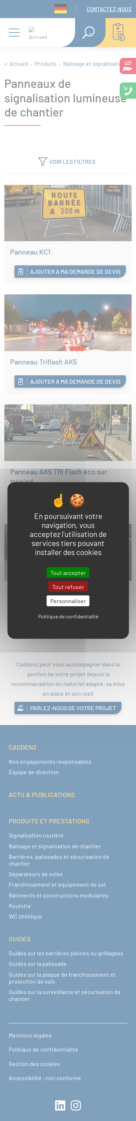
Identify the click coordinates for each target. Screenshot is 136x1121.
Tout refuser (68, 586)
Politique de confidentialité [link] (68, 616)
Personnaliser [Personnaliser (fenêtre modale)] (68, 600)
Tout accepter (68, 572)
